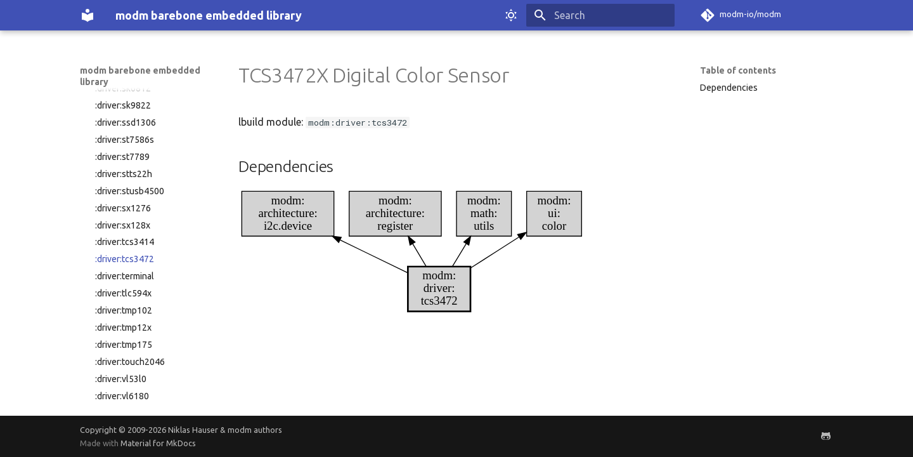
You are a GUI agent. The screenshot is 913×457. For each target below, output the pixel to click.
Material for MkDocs (158, 443)
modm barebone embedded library (140, 76)
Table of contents (738, 70)
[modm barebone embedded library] (87, 15)
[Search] (600, 15)
